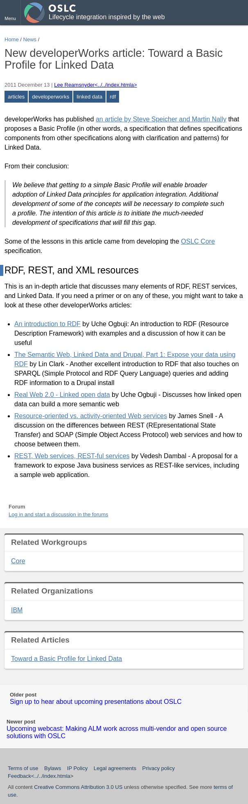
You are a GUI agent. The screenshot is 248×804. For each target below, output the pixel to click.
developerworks (50, 97)
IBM (17, 610)
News (30, 39)
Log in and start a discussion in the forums (58, 514)
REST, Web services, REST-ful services (72, 455)
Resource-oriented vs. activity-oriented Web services (90, 415)
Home (12, 39)
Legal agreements (115, 768)
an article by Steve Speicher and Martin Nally (161, 119)
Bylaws (52, 768)
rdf (113, 97)
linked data (89, 97)
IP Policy (77, 768)
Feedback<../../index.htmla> (40, 776)
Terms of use (23, 768)
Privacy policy (158, 768)
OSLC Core (198, 241)
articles (16, 97)
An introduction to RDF (47, 323)
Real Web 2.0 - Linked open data (62, 394)
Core (18, 561)
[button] (10, 12)
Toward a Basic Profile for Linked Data (66, 658)
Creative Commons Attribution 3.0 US (78, 787)
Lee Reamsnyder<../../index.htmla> (95, 85)
